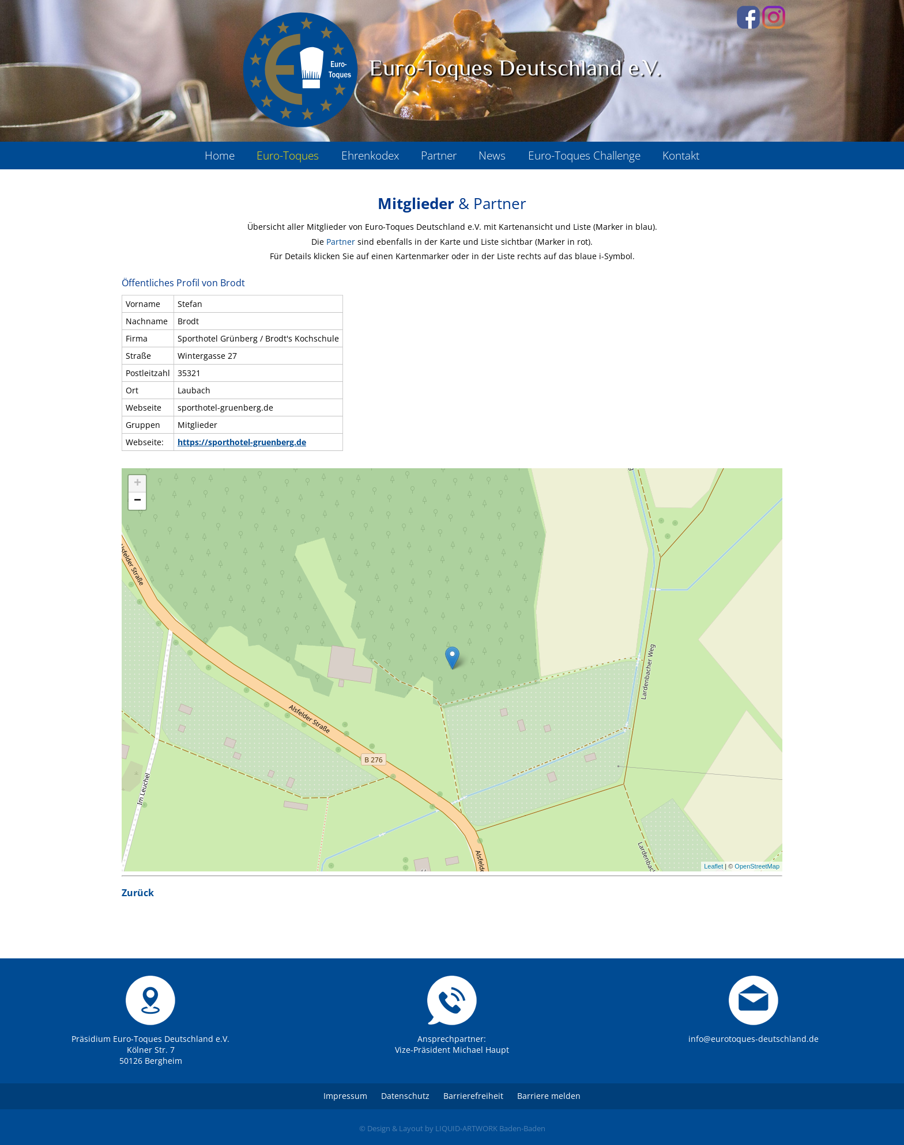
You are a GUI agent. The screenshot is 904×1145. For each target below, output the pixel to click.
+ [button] (137, 483)
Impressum (345, 1095)
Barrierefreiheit (473, 1095)
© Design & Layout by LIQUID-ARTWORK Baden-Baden (452, 1128)
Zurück (138, 892)
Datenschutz (405, 1095)
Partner (340, 241)
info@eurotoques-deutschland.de (753, 1038)
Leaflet (713, 866)
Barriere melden (549, 1095)
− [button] (137, 501)
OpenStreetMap (756, 866)
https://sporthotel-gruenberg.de (242, 442)
